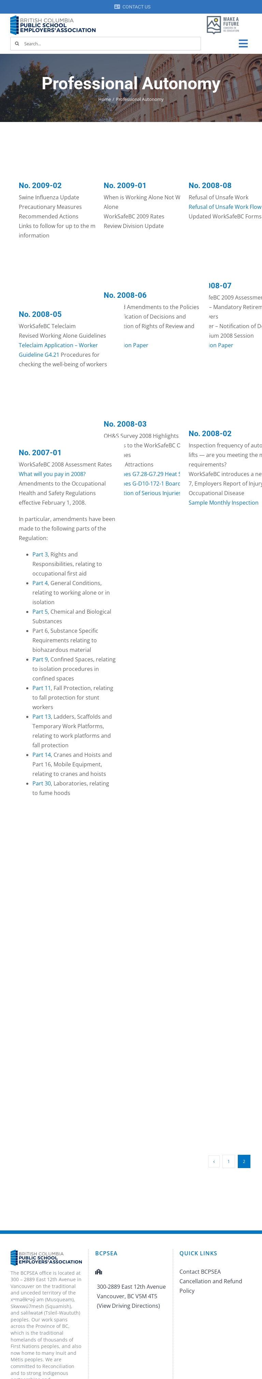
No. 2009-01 (125, 185)
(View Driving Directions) (128, 1305)
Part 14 (41, 755)
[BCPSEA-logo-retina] (53, 17)
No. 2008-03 (125, 424)
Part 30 (41, 783)
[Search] (17, 43)
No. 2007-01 (40, 452)
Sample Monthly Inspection (224, 502)
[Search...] (105, 43)
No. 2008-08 (210, 185)
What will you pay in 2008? (52, 474)
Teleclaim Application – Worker (58, 345)
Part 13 (41, 716)
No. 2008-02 (210, 433)
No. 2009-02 (40, 185)
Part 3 (40, 554)
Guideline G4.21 (39, 354)
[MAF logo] (223, 16)
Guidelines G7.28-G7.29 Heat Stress (149, 474)
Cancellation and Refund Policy (210, 1285)
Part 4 (40, 583)
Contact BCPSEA (200, 1271)
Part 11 (41, 688)
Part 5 (40, 611)
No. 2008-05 (40, 314)
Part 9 (40, 659)
